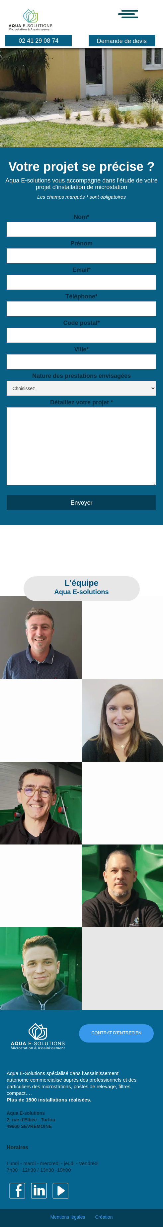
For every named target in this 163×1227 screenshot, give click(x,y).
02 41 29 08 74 (38, 40)
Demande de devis (122, 41)
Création (104, 1217)
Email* (81, 269)
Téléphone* (81, 295)
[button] (138, 14)
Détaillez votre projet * (81, 401)
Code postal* (81, 322)
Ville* (81, 348)
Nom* (81, 216)
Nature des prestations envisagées (81, 375)
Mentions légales (67, 1217)
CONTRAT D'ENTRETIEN (116, 1032)
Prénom (81, 243)
